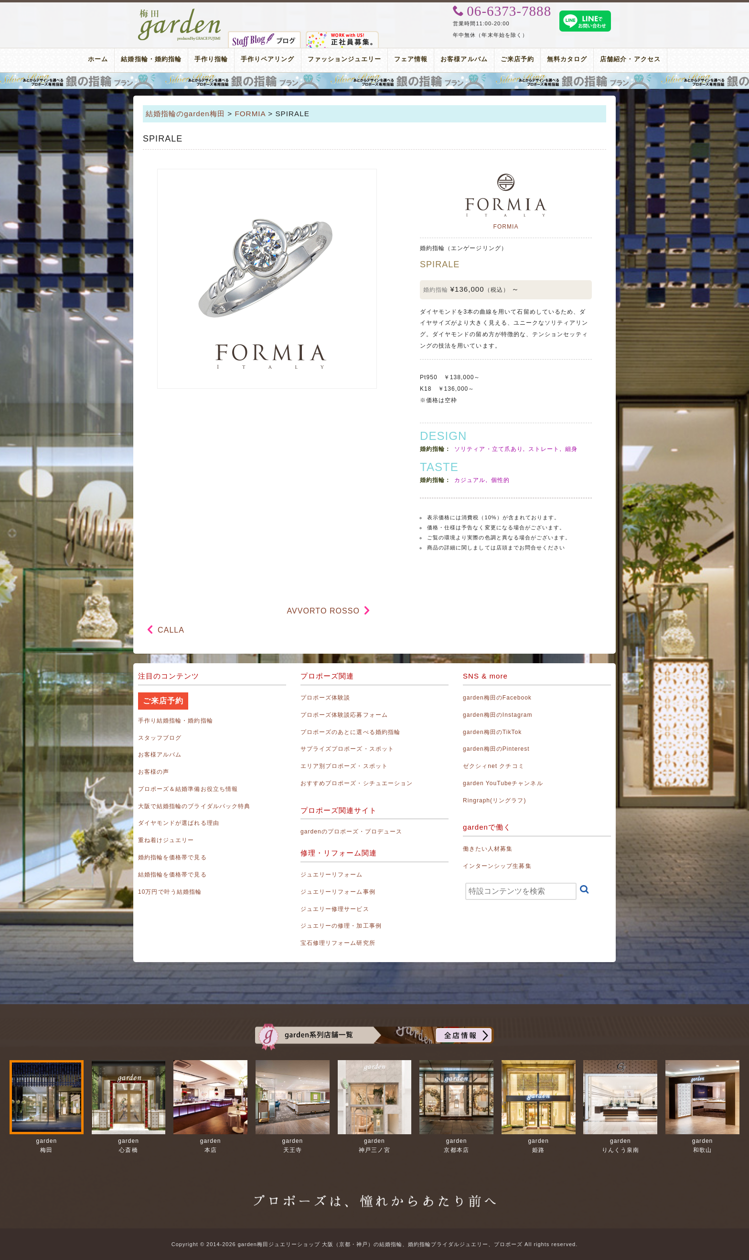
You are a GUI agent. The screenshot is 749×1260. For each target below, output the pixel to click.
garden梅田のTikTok (492, 732)
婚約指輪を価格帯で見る (172, 857)
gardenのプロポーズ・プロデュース (351, 831)
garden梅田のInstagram (498, 715)
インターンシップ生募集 (497, 866)
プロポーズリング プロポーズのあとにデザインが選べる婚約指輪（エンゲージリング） (374, 81)
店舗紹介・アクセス (630, 59)
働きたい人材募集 (488, 848)
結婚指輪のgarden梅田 (185, 114)
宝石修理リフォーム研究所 (337, 943)
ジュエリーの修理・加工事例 (341, 925)
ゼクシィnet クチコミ (493, 766)
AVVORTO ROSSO (323, 611)
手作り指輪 (211, 59)
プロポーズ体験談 (325, 697)
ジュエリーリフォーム (331, 874)
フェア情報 (411, 59)
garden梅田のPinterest (496, 748)
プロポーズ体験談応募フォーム (344, 715)
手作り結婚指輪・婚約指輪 (175, 720)
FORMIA (250, 114)
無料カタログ (567, 59)
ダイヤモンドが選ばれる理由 (178, 823)
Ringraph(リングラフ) (494, 800)
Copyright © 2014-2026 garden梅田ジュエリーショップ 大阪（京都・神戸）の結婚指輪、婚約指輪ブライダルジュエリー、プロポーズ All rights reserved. (374, 1244)
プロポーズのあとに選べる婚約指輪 (350, 732)
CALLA (171, 630)
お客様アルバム (463, 59)
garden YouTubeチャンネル (503, 783)
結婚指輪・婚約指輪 (151, 59)
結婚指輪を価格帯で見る (172, 874)
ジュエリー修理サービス (334, 909)
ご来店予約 (517, 59)
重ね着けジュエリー (166, 840)
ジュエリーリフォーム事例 (337, 891)
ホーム (98, 59)
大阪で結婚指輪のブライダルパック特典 (194, 806)
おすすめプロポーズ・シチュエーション (356, 783)
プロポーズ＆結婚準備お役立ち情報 (188, 789)
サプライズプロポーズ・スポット (347, 748)
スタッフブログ (160, 737)
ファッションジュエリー (345, 59)
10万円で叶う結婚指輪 (170, 891)
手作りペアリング (267, 59)
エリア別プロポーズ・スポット (344, 766)
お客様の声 (153, 771)
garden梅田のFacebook (497, 697)
